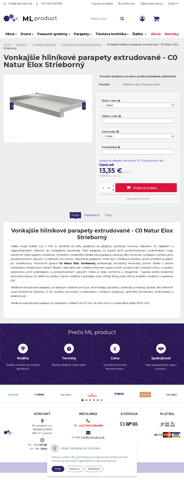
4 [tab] (94, 400)
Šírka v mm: (109, 100)
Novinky (172, 34)
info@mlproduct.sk (20, 3)
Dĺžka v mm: (110, 116)
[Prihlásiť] (142, 18)
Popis (75, 215)
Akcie (156, 34)
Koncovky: (109, 131)
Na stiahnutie (126, 3)
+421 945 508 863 (51, 3)
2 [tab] (87, 400)
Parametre (92, 215)
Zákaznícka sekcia (151, 3)
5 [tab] (98, 400)
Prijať (58, 468)
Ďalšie (173, 3)
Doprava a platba (102, 3)
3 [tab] (90, 400)
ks (109, 187)
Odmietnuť (94, 468)
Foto (108, 215)
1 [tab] (83, 400)
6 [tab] (102, 400)
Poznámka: (109, 147)
